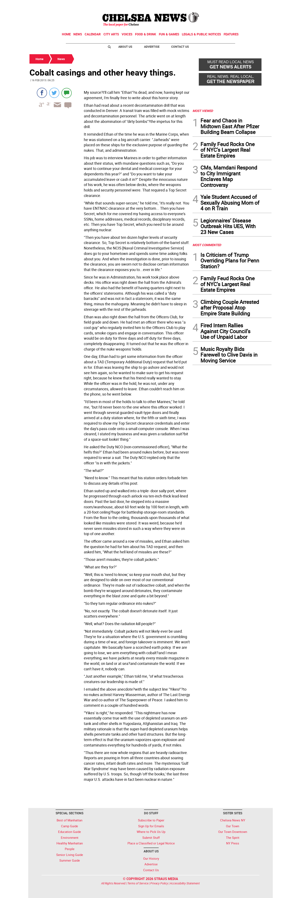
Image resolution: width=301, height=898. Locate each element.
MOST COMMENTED (207, 245)
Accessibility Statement (185, 883)
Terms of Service (137, 883)
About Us (125, 47)
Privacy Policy (159, 883)
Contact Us (180, 47)
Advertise (151, 47)
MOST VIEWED (203, 111)
